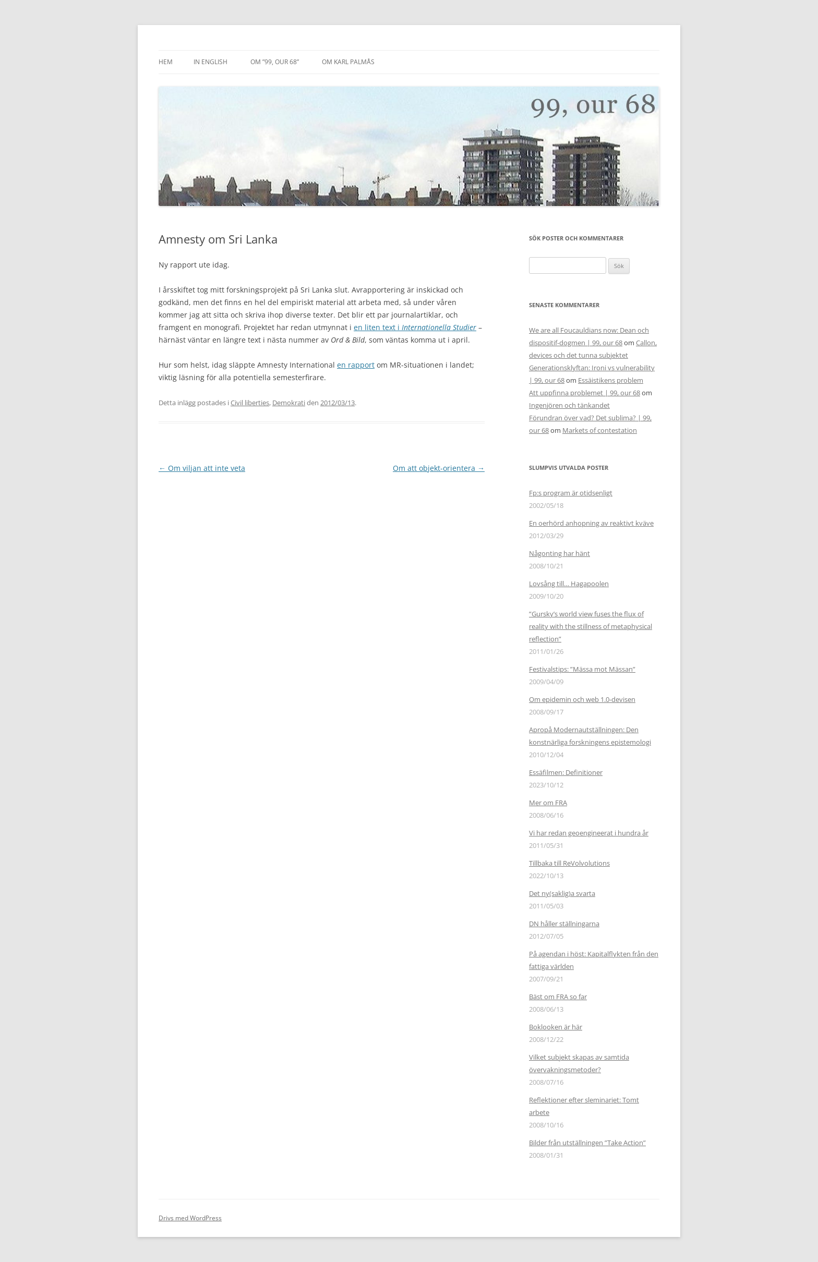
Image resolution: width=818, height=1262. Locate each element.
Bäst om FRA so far (558, 996)
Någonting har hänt (559, 553)
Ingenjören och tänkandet (569, 405)
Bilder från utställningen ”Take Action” (587, 1142)
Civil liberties (250, 402)
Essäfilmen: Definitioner (566, 772)
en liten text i (415, 327)
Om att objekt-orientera (439, 468)
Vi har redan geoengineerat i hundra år (588, 833)
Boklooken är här (555, 1027)
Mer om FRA (548, 802)
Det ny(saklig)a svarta (562, 893)
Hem (166, 61)
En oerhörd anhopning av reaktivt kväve (591, 523)
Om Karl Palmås (348, 61)
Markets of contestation (599, 430)
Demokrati (288, 402)
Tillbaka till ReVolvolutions (569, 863)
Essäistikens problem (610, 380)
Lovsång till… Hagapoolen (569, 583)
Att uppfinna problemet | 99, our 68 (584, 392)
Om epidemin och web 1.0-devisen (582, 699)
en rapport (356, 365)
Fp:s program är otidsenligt (570, 492)
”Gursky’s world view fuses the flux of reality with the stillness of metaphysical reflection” (590, 626)
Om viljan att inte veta (202, 468)
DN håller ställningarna (564, 923)
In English (210, 61)
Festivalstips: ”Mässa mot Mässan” (582, 669)
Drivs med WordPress (190, 1218)
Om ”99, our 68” (274, 61)
